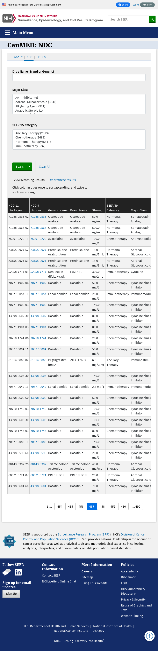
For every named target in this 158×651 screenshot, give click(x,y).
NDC (30, 57)
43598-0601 (38, 486)
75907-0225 (38, 239)
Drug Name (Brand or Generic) (33, 71)
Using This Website (94, 583)
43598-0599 (38, 453)
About (18, 57)
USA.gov (98, 630)
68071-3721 (38, 475)
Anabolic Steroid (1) (79, 110)
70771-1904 (38, 327)
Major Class (20, 90)
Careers (86, 571)
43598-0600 (38, 398)
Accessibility (129, 571)
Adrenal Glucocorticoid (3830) (79, 102)
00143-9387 (38, 464)
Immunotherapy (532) (79, 146)
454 (59, 506)
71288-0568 (38, 227)
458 (102, 506)
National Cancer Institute (71, 630)
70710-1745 (38, 409)
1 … (49, 506)
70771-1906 (38, 305)
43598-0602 (38, 316)
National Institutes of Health (112, 626)
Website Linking (132, 616)
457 (91, 506)
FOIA (124, 583)
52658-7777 (38, 272)
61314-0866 (38, 360)
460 (123, 506)
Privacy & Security (133, 599)
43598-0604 (38, 376)
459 (112, 506)
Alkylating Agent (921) (79, 106)
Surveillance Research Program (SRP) (83, 534)
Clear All (44, 166)
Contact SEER (51, 575)
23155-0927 (38, 250)
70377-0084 (38, 349)
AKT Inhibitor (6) (79, 97)
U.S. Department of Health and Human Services (56, 626)
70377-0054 (38, 294)
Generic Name (57, 210)
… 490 (136, 506)
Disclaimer (128, 577)
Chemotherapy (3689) (79, 137)
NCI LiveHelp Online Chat (59, 581)
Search (20, 166)
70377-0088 (38, 442)
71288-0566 (38, 216)
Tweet (135, 5)
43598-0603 (38, 420)
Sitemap (87, 577)
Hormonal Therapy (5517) (79, 142)
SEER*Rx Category (24, 125)
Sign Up (11, 594)
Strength (98, 210)
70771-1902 (38, 283)
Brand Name (78, 210)
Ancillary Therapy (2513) (79, 133)
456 (81, 506)
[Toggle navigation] (19, 33)
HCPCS (41, 57)
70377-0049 (38, 386)
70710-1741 (38, 338)
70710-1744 (38, 431)
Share (124, 5)
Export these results (62, 180)
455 (70, 506)
